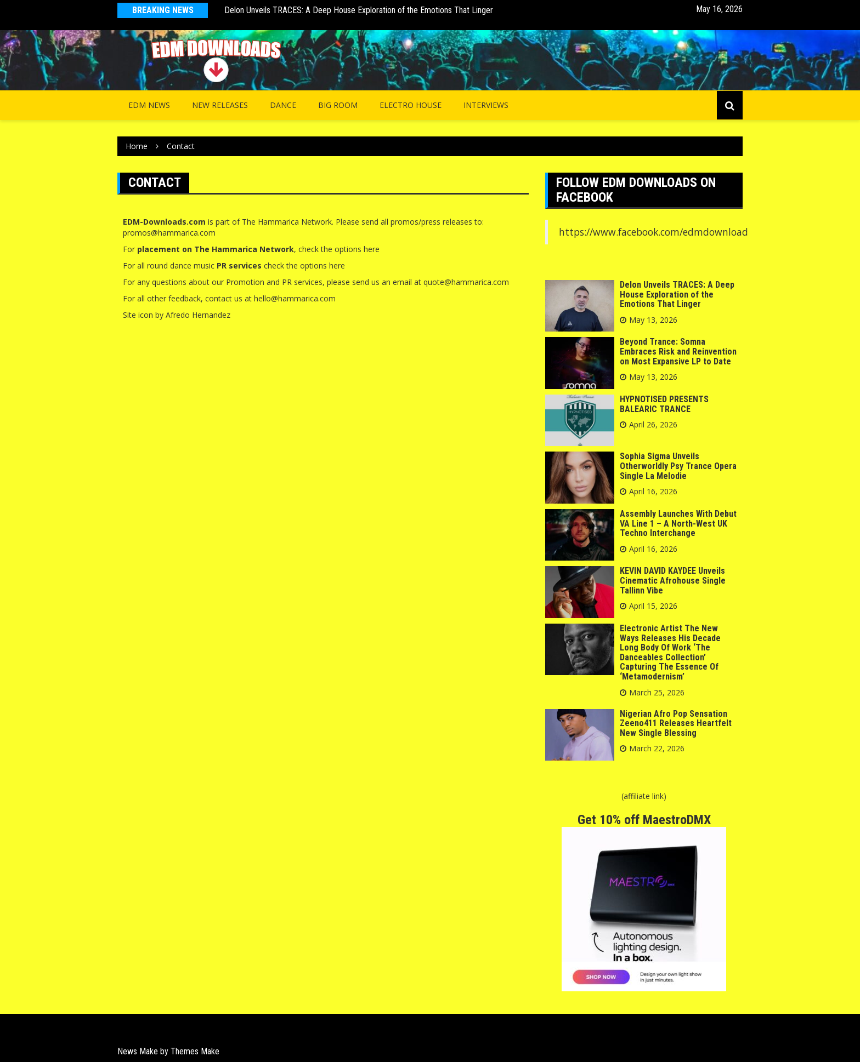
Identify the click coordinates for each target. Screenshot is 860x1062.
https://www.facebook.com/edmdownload (653, 231)
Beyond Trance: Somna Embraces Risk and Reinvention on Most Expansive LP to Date (678, 351)
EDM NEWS (149, 105)
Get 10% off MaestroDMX (644, 819)
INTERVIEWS (485, 105)
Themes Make (195, 1051)
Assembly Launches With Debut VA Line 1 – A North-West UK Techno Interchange (678, 523)
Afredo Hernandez (198, 315)
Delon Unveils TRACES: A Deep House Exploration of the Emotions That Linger (358, 10)
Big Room (338, 105)
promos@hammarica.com (169, 232)
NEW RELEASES (220, 105)
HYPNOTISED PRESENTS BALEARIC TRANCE (664, 404)
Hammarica (278, 221)
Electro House (411, 105)
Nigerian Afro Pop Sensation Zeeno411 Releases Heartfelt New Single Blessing (676, 723)
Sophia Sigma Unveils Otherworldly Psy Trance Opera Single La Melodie (678, 466)
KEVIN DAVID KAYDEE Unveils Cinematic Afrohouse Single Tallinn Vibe (673, 580)
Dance (283, 105)
